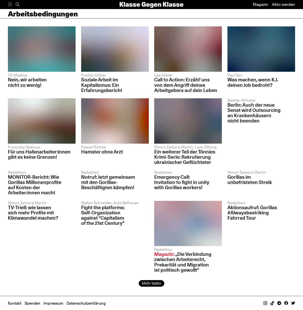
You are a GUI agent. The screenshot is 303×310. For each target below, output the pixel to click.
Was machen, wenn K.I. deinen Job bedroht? (252, 82)
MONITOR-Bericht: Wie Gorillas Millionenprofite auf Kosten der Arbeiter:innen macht (34, 184)
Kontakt (14, 303)
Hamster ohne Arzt (102, 152)
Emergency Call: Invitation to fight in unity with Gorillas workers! (181, 182)
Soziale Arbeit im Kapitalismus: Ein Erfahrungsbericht (101, 85)
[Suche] (18, 4)
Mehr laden (151, 283)
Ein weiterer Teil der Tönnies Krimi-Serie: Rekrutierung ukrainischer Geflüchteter (184, 157)
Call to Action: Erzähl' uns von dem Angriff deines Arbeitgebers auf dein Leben (185, 85)
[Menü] (10, 4)
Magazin (260, 4)
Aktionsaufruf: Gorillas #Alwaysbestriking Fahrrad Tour (252, 213)
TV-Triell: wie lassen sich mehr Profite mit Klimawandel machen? (33, 213)
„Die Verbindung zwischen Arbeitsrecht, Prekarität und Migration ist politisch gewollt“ (182, 262)
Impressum (53, 303)
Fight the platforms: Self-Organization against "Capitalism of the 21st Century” (103, 215)
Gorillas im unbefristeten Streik (249, 179)
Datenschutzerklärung (86, 303)
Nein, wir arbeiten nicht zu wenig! (27, 82)
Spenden (32, 303)
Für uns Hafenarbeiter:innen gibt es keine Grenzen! (39, 154)
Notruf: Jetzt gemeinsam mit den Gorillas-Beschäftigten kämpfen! (108, 182)
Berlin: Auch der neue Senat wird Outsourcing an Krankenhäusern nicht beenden (254, 112)
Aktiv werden (283, 4)
